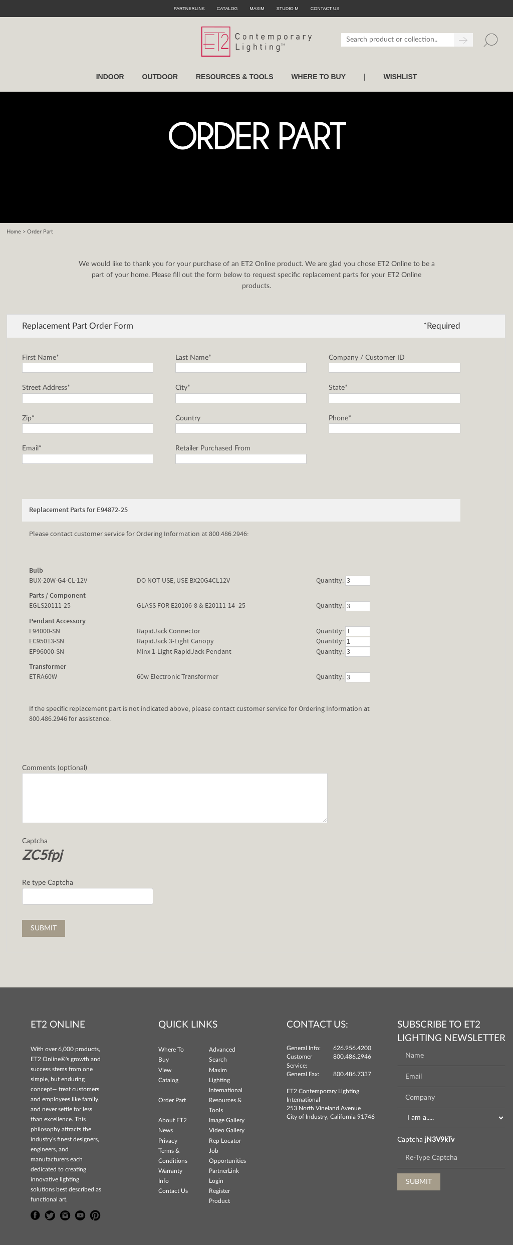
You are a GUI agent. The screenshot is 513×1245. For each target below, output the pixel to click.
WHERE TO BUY (318, 77)
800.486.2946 (352, 1057)
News (165, 1130)
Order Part (172, 1100)
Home (14, 231)
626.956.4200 (352, 1048)
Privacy (167, 1141)
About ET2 (172, 1120)
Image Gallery (226, 1120)
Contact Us (173, 1191)
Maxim (257, 8)
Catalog (227, 8)
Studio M (288, 8)
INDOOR (110, 77)
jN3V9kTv (439, 1139)
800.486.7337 (352, 1074)
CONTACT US (325, 8)
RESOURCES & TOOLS (235, 77)
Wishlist (400, 77)
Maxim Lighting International (225, 1080)
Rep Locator (225, 1141)
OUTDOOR (160, 77)
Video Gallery (226, 1130)
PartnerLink (189, 8)
